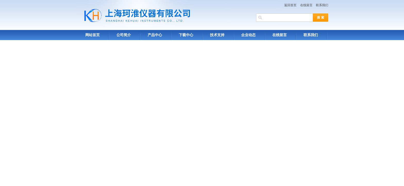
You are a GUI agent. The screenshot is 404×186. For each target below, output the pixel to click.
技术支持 (217, 35)
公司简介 (123, 35)
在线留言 (306, 5)
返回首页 (290, 5)
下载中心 (186, 35)
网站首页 (92, 35)
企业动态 (248, 35)
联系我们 (322, 5)
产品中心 (155, 35)
